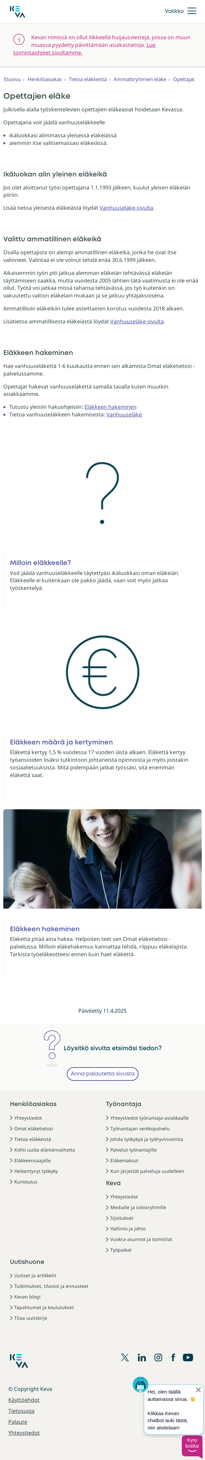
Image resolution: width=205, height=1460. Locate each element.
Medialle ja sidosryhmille (138, 1207)
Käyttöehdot (24, 1400)
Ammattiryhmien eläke (140, 79)
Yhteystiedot (28, 1118)
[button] (192, 1447)
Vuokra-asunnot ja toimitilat (141, 1239)
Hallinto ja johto (128, 1228)
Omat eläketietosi (33, 1128)
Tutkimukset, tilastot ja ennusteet (51, 1286)
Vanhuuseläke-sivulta (126, 207)
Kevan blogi (27, 1296)
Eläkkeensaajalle (32, 1160)
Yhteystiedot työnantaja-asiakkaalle (149, 1118)
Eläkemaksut (124, 1160)
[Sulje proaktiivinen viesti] (198, 1390)
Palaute (17, 1421)
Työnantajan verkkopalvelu (140, 1128)
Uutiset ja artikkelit (35, 1275)
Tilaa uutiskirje (30, 1318)
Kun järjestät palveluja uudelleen (147, 1171)
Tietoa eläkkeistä (88, 79)
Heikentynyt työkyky (36, 1171)
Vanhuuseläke (124, 414)
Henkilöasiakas (45, 79)
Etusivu (12, 79)
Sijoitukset (121, 1218)
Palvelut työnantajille (133, 1150)
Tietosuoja (21, 1410)
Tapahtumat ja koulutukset (44, 1307)
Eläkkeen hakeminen (110, 406)
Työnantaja (124, 1104)
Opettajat (183, 79)
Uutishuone (27, 1262)
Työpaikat (121, 1250)
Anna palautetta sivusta (103, 1073)
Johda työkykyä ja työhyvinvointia (146, 1139)
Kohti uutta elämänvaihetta (44, 1150)
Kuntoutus (26, 1182)
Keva (113, 1183)
